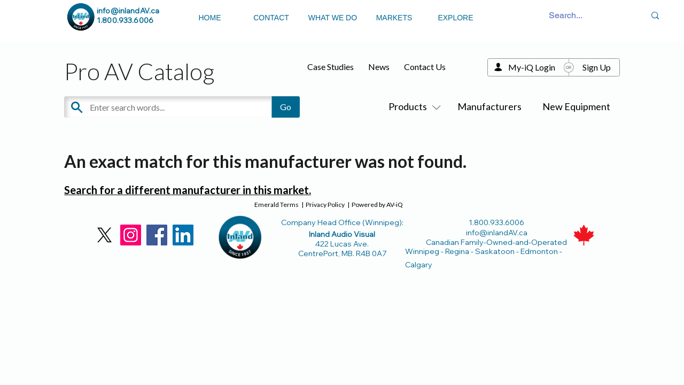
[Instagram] (130, 235)
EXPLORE (455, 17)
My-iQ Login (531, 67)
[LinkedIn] (183, 235)
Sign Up (596, 67)
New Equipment (576, 106)
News (379, 66)
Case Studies (330, 66)
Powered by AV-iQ (377, 205)
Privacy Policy (325, 205)
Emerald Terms (276, 205)
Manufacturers (489, 106)
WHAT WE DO (332, 17)
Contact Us (425, 66)
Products (412, 106)
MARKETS (394, 17)
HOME (210, 17)
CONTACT (271, 17)
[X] (104, 235)
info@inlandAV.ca (128, 11)
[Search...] (566, 16)
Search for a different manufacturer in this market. (187, 189)
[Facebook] (156, 235)
